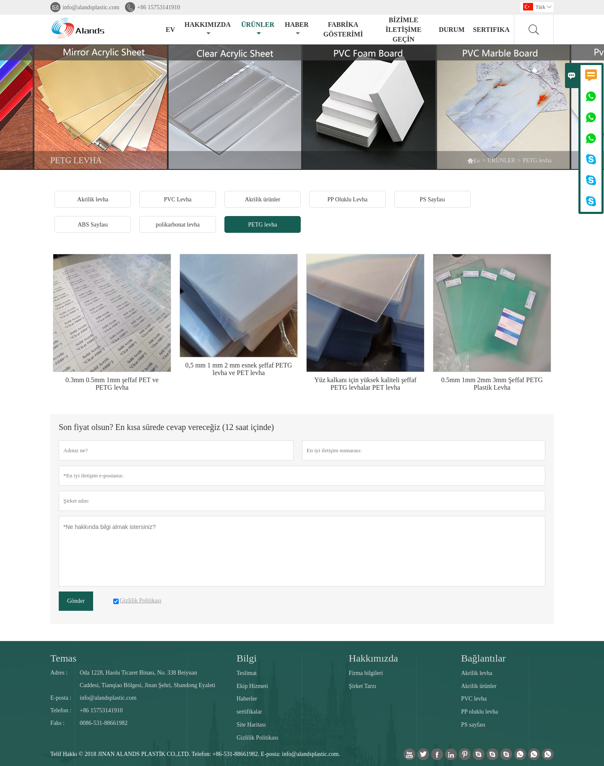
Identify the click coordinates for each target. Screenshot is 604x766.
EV (170, 29)
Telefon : (60, 710)
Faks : (57, 723)
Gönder (76, 601)
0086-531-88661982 (104, 723)
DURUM (451, 29)
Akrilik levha (476, 673)
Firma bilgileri (366, 673)
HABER (297, 28)
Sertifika (491, 29)
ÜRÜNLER (257, 28)
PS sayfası (473, 725)
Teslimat (247, 673)
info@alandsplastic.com (90, 7)
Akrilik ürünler (478, 686)
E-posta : (60, 698)
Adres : (59, 673)
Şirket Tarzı (362, 686)
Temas (63, 658)
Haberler (247, 699)
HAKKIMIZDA (208, 28)
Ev (473, 160)
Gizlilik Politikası (257, 738)
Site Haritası (251, 725)
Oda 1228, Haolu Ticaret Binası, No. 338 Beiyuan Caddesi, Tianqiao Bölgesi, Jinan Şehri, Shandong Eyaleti (147, 679)
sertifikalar (249, 712)
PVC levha (474, 699)
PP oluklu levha (479, 712)
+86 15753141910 (158, 7)
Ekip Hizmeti (252, 686)
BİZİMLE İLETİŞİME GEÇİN (403, 29)
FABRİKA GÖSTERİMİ (343, 29)
